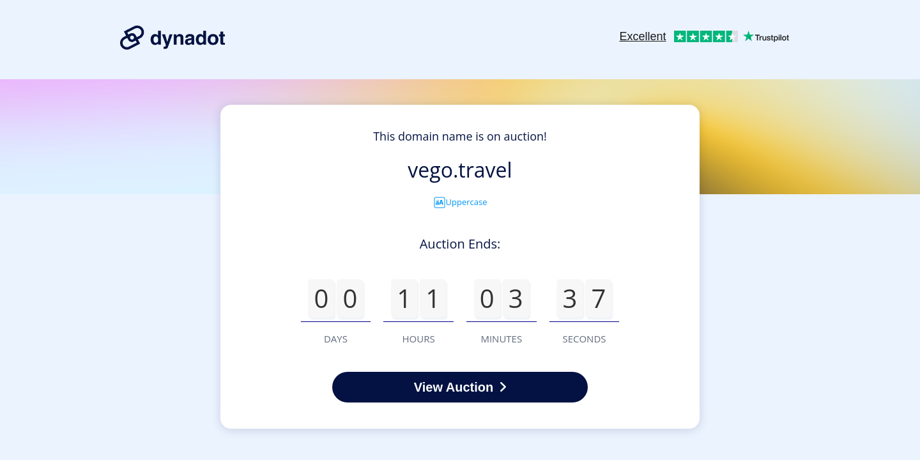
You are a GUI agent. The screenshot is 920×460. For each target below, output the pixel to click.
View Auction (460, 387)
